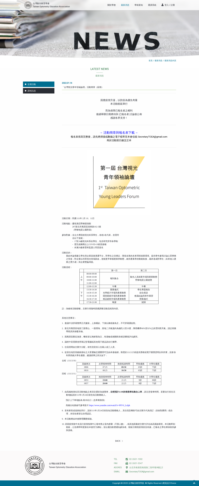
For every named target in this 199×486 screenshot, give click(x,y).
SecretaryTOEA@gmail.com (152, 136)
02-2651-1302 (134, 459)
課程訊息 (32, 91)
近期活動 (32, 84)
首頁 (151, 60)
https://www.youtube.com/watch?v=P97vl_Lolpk (109, 405)
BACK (119, 444)
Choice (173, 483)
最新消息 (158, 60)
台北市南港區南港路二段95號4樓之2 (144, 467)
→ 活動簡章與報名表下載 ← (119, 132)
